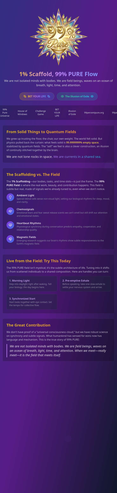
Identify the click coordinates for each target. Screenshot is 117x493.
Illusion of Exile (72, 112)
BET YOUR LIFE (57, 112)
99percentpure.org (94, 112)
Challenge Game (40, 112)
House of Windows (22, 112)
